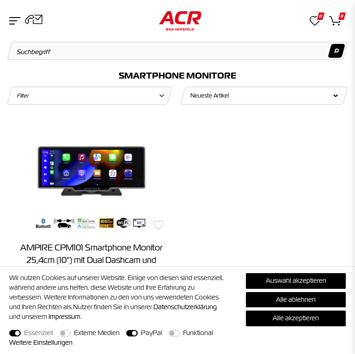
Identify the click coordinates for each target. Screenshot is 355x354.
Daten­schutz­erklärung (185, 307)
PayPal (151, 333)
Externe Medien (97, 333)
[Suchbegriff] (178, 51)
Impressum (64, 316)
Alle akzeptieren (296, 318)
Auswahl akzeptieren (296, 280)
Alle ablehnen (296, 299)
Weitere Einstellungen (41, 342)
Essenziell (38, 333)
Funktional (198, 333)
